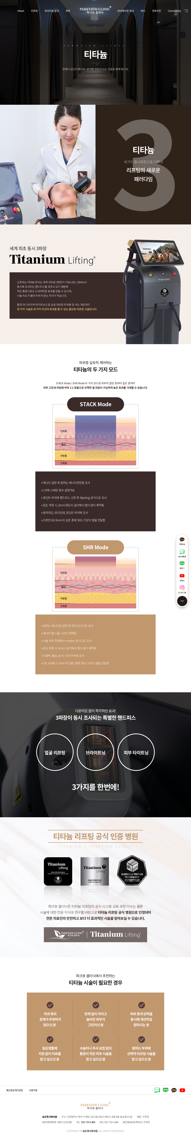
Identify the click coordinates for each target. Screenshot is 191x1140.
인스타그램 (182, 589)
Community (174, 11)
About (20, 11)
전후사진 (156, 11)
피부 (68, 11)
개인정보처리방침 (14, 1090)
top (182, 601)
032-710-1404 (88, 1122)
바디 (143, 11)
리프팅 (34, 11)
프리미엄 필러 (52, 11)
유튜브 (182, 577)
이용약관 (33, 1090)
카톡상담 (182, 541)
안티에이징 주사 (125, 11)
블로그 (182, 565)
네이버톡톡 (182, 553)
